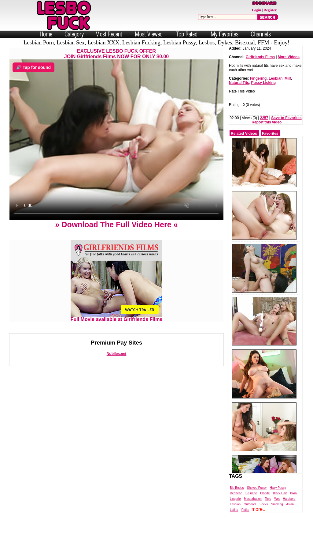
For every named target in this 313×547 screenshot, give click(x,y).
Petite (245, 509)
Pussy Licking (263, 83)
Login (256, 10)
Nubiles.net (117, 354)
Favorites (270, 133)
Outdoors (250, 504)
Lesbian (275, 78)
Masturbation (253, 498)
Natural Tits (239, 83)
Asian (290, 504)
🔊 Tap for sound (33, 67)
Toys (268, 498)
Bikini (293, 493)
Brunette (251, 493)
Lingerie (235, 498)
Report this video (267, 122)
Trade (183, 542)
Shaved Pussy (257, 487)
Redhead (236, 493)
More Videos (289, 57)
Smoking (277, 504)
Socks (264, 504)
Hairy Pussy (278, 487)
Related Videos (244, 133)
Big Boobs (237, 487)
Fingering (258, 78)
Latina (234, 509)
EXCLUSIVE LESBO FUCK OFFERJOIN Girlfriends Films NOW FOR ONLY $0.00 (116, 53)
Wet (277, 498)
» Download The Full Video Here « (116, 224)
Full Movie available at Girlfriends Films (117, 317)
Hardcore (289, 498)
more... (259, 509)
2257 (264, 118)
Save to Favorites (286, 118)
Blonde (265, 493)
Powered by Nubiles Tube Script (150, 542)
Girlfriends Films (260, 57)
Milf (288, 78)
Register (270, 10)
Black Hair (280, 493)
